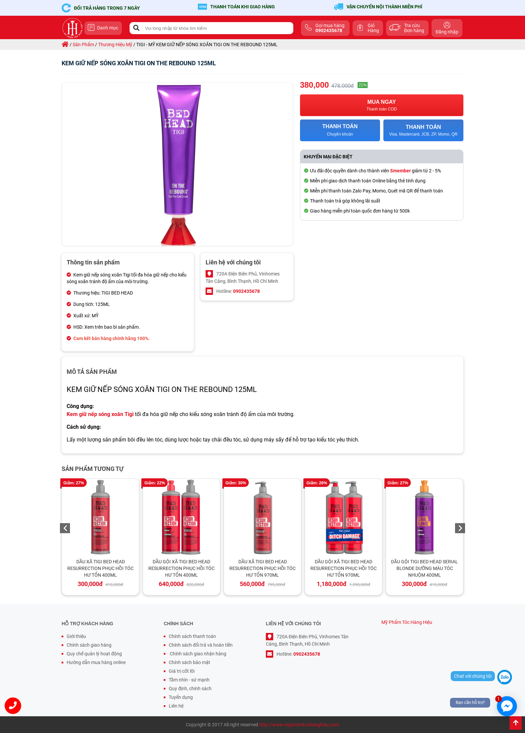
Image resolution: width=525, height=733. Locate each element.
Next (460, 528)
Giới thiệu (76, 636)
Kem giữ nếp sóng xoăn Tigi (100, 414)
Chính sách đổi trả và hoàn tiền (201, 645)
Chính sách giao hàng (89, 645)
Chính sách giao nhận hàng (197, 653)
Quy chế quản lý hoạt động (94, 653)
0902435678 (246, 291)
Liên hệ (176, 706)
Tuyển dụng (181, 697)
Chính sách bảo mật (189, 662)
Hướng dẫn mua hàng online (96, 662)
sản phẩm (83, 44)
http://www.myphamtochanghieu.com (299, 724)
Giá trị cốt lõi (182, 671)
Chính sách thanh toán (192, 636)
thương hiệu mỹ (115, 44)
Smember (400, 170)
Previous (65, 528)
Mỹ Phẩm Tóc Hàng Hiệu (406, 622)
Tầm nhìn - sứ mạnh (189, 679)
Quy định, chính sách (190, 688)
